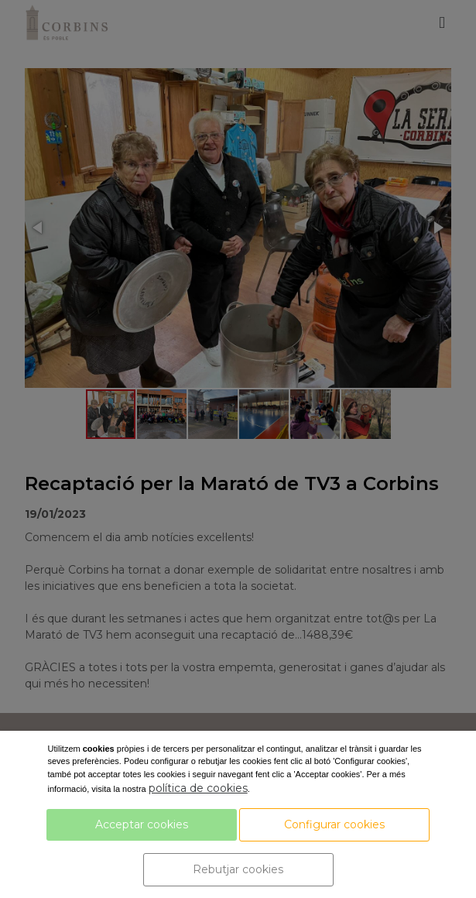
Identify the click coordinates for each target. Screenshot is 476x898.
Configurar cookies (334, 824)
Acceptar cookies (141, 824)
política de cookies (198, 788)
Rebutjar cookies (238, 869)
